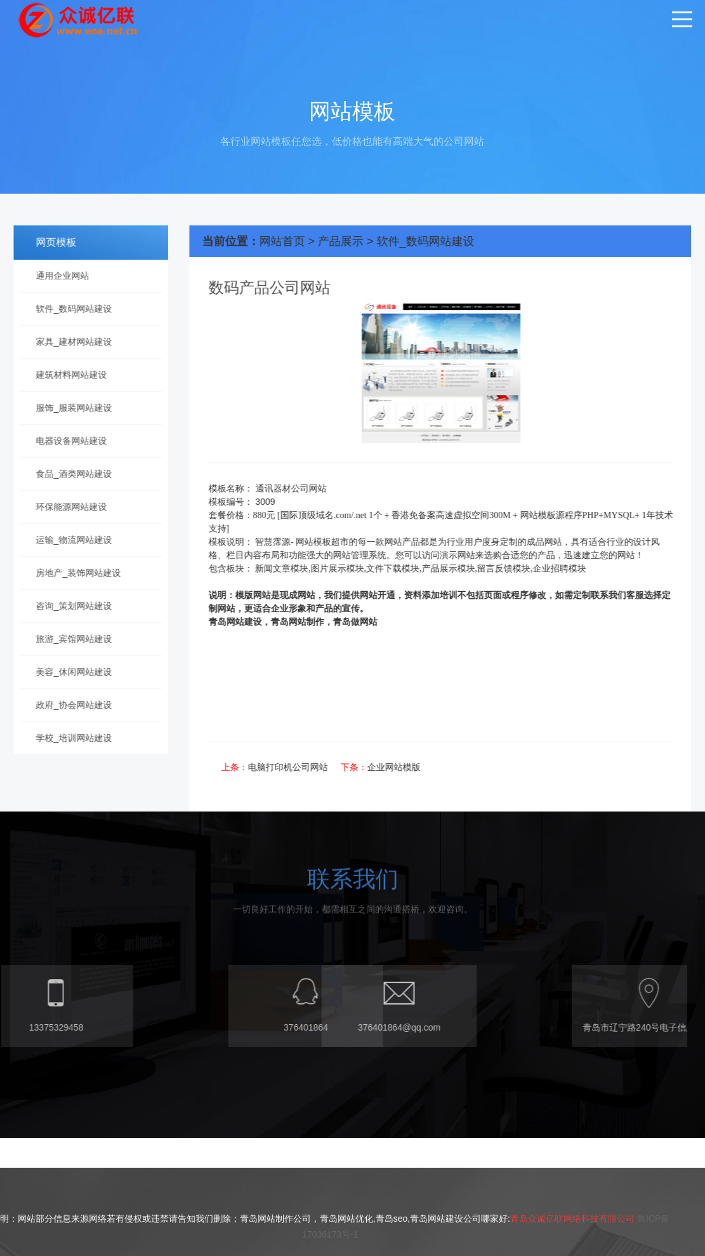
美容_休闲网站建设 (68, 672)
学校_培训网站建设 (68, 738)
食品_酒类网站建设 (68, 474)
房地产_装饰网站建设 (72, 573)
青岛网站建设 (251, 622)
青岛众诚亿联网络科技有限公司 (572, 1250)
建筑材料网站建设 (66, 375)
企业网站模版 (410, 767)
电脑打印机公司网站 (304, 767)
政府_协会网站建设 (68, 705)
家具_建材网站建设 (68, 342)
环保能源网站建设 (66, 507)
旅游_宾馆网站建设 (68, 639)
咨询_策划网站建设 (68, 606)
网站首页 (298, 241)
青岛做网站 (371, 622)
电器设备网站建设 (66, 441)
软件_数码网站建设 (68, 309)
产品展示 (357, 241)
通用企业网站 (57, 276)
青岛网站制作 (313, 622)
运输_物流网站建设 (68, 540)
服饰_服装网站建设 (68, 408)
